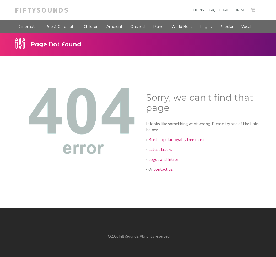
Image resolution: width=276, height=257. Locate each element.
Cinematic (28, 26)
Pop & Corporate (60, 26)
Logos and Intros (163, 159)
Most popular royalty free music (176, 139)
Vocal (246, 26)
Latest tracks (160, 149)
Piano (158, 26)
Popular (226, 26)
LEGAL (224, 10)
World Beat (181, 26)
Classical (137, 26)
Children (91, 26)
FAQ (212, 10)
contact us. (163, 169)
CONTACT (239, 10)
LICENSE (199, 10)
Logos (206, 26)
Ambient (114, 26)
